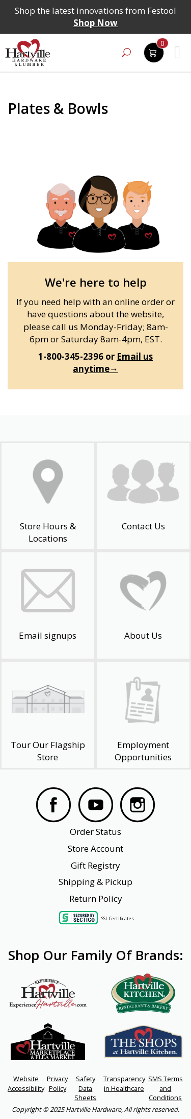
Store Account (95, 848)
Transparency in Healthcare (124, 1083)
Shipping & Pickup (95, 882)
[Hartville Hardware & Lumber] (28, 52)
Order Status (95, 831)
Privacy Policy (57, 1083)
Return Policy (95, 898)
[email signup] (48, 605)
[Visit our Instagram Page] (137, 806)
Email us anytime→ (113, 363)
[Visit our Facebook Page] (53, 806)
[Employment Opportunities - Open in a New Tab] (143, 715)
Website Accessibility (26, 1083)
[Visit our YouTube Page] (96, 806)
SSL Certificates (117, 918)
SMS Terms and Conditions (165, 1088)
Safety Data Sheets (85, 1088)
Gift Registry (95, 865)
